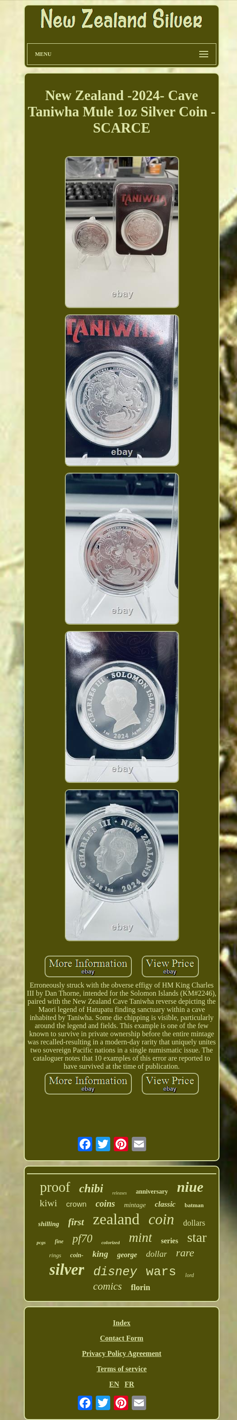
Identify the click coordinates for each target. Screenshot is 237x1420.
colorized (110, 1242)
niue (190, 1187)
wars (161, 1272)
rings (55, 1255)
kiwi (48, 1203)
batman (194, 1205)
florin (140, 1287)
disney (115, 1272)
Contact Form (121, 1338)
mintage (135, 1205)
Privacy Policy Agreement (121, 1353)
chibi (91, 1188)
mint (140, 1237)
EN (114, 1384)
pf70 (82, 1238)
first (76, 1222)
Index (121, 1323)
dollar (156, 1254)
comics (107, 1286)
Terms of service (122, 1369)
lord (189, 1275)
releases (119, 1192)
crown (76, 1204)
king (100, 1254)
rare (185, 1253)
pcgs (40, 1242)
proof (55, 1187)
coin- (77, 1255)
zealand (116, 1219)
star (196, 1237)
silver (67, 1269)
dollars (194, 1222)
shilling (48, 1223)
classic (165, 1204)
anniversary (152, 1191)
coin (161, 1219)
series (169, 1241)
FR (129, 1384)
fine (59, 1241)
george (127, 1255)
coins (105, 1204)
